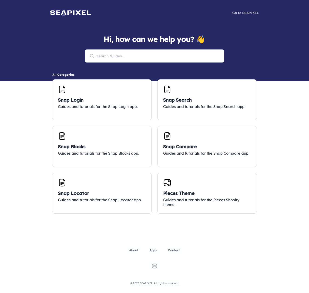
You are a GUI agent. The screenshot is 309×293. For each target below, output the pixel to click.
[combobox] (154, 56)
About (133, 250)
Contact (174, 250)
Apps (153, 250)
